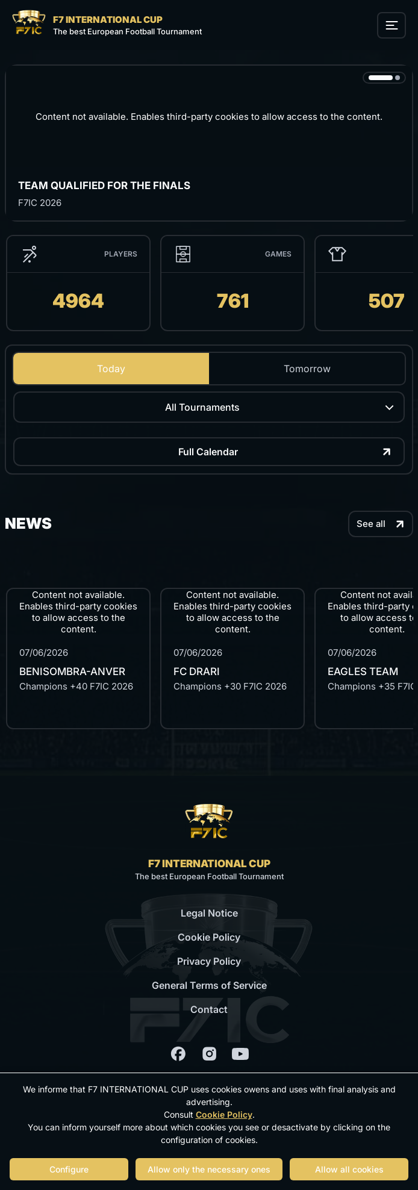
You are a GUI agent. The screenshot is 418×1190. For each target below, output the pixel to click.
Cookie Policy (209, 937)
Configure (69, 1169)
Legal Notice (209, 913)
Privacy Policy (209, 961)
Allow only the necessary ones (209, 1169)
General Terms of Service (209, 985)
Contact (209, 1009)
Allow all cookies (349, 1169)
